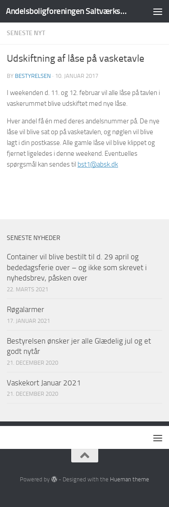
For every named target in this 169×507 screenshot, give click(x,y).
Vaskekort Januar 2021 (44, 382)
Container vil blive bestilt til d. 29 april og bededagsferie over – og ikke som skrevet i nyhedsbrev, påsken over (77, 267)
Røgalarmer (25, 309)
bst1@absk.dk (98, 164)
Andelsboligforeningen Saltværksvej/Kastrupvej (67, 11)
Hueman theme (129, 479)
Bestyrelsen (33, 75)
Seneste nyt (26, 33)
